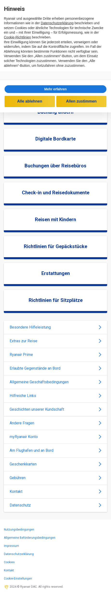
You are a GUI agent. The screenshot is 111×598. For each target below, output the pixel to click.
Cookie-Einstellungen (18, 578)
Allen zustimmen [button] (81, 101)
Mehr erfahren (55, 89)
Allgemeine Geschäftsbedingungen (55, 382)
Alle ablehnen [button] (29, 101)
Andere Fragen (55, 423)
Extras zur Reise (55, 341)
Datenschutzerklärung (19, 554)
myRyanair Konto (55, 436)
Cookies (9, 562)
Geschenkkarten (55, 464)
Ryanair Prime (55, 354)
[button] (55, 89)
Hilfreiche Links (55, 395)
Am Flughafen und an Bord (55, 450)
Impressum (11, 546)
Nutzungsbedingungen (19, 529)
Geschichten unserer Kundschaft (55, 409)
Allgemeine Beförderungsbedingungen (29, 537)
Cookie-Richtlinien (17, 37)
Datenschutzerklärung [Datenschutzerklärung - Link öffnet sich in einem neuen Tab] (57, 23)
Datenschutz (55, 505)
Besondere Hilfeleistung (55, 327)
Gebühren (55, 478)
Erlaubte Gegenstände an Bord (55, 368)
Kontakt (55, 491)
